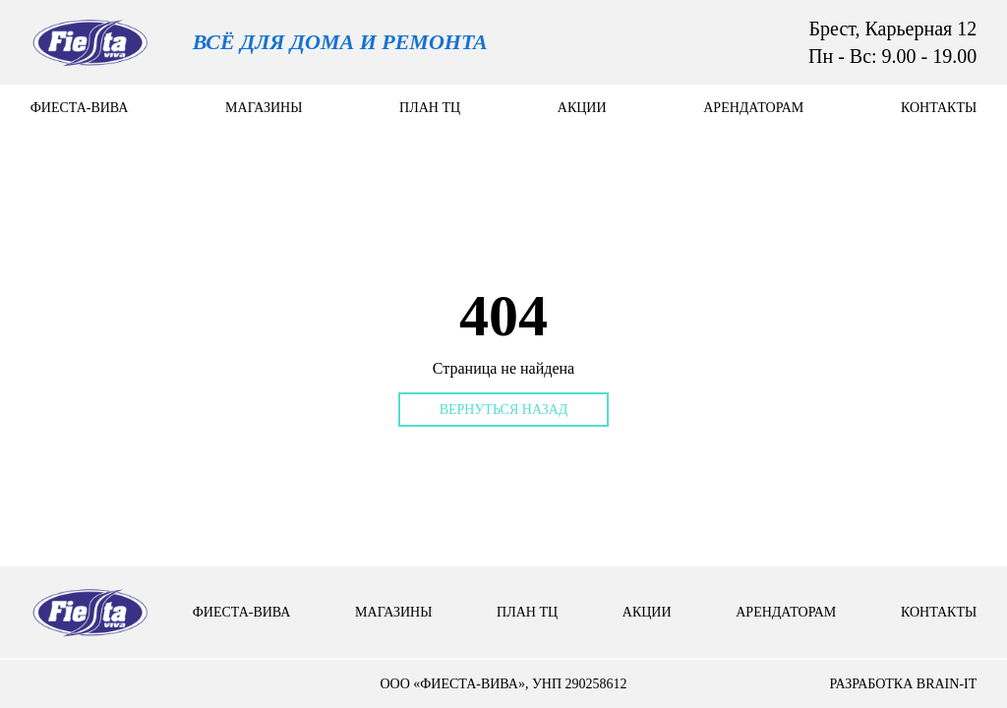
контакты (939, 107)
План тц (429, 107)
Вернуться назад (504, 409)
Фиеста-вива (79, 107)
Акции (582, 107)
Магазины (263, 107)
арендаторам (753, 107)
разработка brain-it (903, 684)
